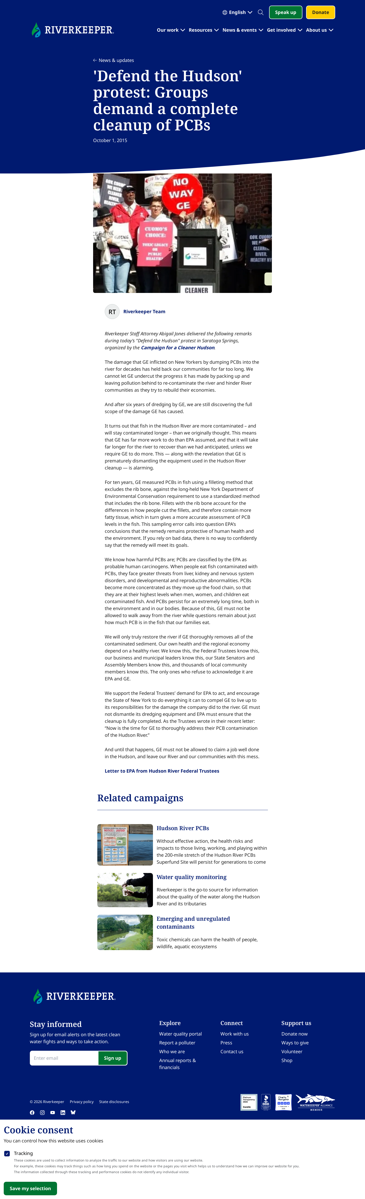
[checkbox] (7, 1152)
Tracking (23, 1153)
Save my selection (30, 1188)
